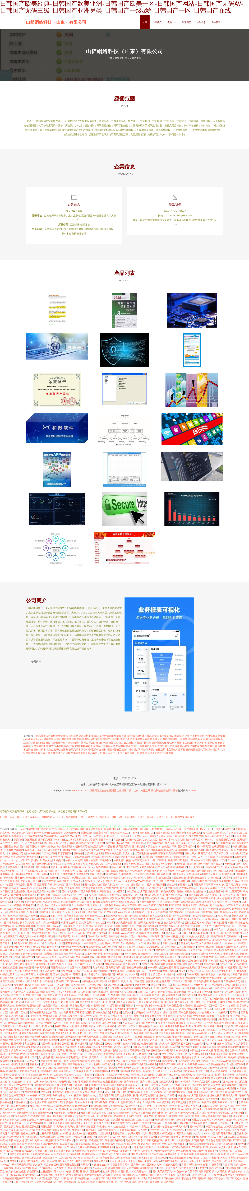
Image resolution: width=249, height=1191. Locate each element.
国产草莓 (29, 926)
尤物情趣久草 (50, 1023)
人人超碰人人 (232, 936)
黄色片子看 (56, 923)
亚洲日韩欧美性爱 (69, 1171)
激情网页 (64, 1116)
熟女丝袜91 (118, 874)
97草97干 (87, 916)
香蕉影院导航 (55, 1109)
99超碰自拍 (183, 1102)
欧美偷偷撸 (240, 843)
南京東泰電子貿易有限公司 (87, 760)
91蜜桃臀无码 (125, 1109)
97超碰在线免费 (100, 1171)
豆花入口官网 (201, 1120)
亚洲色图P (239, 1047)
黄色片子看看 (240, 1050)
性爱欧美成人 (138, 850)
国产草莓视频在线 (96, 992)
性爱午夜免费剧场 (224, 1082)
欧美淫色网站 (178, 840)
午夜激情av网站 (196, 1071)
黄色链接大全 (188, 964)
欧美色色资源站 (19, 1113)
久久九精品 (151, 846)
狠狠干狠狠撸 (240, 981)
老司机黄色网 (213, 1088)
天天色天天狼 (11, 1095)
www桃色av (124, 1075)
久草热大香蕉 (175, 1095)
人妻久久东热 (186, 943)
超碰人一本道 (175, 926)
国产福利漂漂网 (212, 1030)
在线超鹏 (11, 1078)
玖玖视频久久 (220, 878)
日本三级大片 (193, 1026)
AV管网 (45, 1113)
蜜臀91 (10, 978)
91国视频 (141, 940)
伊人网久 (59, 1133)
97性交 (87, 1023)
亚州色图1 (222, 1057)
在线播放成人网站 (190, 909)
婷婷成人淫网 (139, 1106)
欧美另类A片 (162, 840)
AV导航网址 (46, 1182)
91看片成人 (157, 1033)
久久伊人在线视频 (16, 1178)
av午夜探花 (117, 1151)
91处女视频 (198, 1050)
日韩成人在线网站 (201, 1126)
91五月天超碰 (169, 1085)
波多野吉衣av (86, 926)
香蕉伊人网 (152, 988)
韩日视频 (28, 874)
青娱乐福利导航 (98, 964)
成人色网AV (108, 1033)
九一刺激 (63, 1068)
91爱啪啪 (188, 1012)
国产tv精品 (70, 1154)
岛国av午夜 (111, 1116)
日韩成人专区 (139, 1054)
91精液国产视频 (184, 1099)
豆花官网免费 (204, 999)
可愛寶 (54, 760)
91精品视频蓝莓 (113, 971)
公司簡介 (36, 668)
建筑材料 (83, 743)
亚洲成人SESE (16, 1106)
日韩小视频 (54, 947)
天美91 (174, 985)
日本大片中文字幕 (212, 1033)
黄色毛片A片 (22, 995)
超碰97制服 (10, 1082)
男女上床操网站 (139, 943)
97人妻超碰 (32, 867)
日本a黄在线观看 (135, 985)
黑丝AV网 (241, 1113)
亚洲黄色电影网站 (111, 912)
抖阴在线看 (111, 881)
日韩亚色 (162, 867)
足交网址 (175, 936)
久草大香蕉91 (67, 1151)
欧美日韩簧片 (218, 943)
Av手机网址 (229, 840)
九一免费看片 (204, 1019)
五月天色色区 (93, 1071)
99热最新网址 (151, 878)
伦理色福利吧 (231, 940)
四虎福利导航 (109, 954)
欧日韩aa (48, 1075)
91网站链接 (17, 1064)
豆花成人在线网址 (102, 1054)
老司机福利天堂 (47, 995)
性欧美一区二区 (202, 1012)
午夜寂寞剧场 (139, 867)
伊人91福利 (19, 1154)
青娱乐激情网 (97, 881)
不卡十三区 (31, 1064)
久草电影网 (124, 905)
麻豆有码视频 (188, 1171)
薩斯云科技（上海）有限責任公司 (121, 760)
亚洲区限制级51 (186, 853)
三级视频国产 (96, 1147)
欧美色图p (179, 999)
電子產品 (164, 743)
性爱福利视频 (194, 840)
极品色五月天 (7, 957)
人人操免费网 (45, 1064)
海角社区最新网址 (60, 912)
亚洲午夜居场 (20, 1109)
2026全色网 (15, 961)
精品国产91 (154, 1085)
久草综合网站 (49, 860)
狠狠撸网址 (114, 1175)
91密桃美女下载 (167, 853)
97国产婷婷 (45, 1102)
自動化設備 (52, 749)
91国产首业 (81, 1047)
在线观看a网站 (43, 1137)
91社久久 (37, 1116)
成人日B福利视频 (74, 846)
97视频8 (112, 1106)
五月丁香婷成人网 (64, 878)
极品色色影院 (189, 1185)
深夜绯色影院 (209, 1047)
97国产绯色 (239, 1147)
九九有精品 (99, 974)
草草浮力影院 (76, 961)
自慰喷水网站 (115, 964)
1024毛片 (154, 943)
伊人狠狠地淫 (154, 950)
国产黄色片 (236, 1185)
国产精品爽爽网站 (166, 898)
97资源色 (205, 929)
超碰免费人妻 (101, 1168)
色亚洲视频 (31, 846)
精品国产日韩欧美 (55, 1026)
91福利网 (118, 1064)
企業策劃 (94, 743)
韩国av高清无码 (62, 902)
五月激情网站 (88, 898)
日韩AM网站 (155, 1064)
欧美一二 (166, 992)
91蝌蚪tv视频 (215, 1161)
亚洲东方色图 (34, 1075)
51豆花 (236, 888)
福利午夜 (78, 860)
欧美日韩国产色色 (203, 1099)
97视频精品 (46, 1175)
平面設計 (139, 749)
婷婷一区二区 (56, 926)
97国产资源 (228, 881)
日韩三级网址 (96, 1116)
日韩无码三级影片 (21, 1171)
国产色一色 (158, 1002)
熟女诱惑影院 (64, 853)
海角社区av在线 (170, 1054)
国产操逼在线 (162, 936)
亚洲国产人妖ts (102, 1026)
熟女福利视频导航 (143, 936)
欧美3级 (63, 961)
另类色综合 (228, 1088)
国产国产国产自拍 (13, 1099)
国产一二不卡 (166, 846)
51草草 (4, 1151)
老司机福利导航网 (200, 871)
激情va (12, 1147)
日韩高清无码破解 (207, 895)
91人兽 (61, 1178)
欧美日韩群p (188, 1168)
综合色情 (155, 947)
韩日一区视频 (44, 1126)
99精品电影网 (73, 1182)
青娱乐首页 (205, 1178)
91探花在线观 (185, 1075)
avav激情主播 (85, 1109)
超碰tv (29, 967)
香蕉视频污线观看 (238, 1165)
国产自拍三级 (198, 1009)
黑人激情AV (42, 912)
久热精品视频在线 (18, 1023)
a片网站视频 (33, 957)
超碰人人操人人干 (194, 926)
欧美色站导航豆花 (188, 950)
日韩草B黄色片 (106, 1154)
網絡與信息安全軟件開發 (103, 797)
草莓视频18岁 (219, 1168)
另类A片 (129, 1044)
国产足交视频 (195, 971)
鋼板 (104, 756)
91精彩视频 (240, 978)
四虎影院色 (157, 964)
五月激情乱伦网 (144, 1182)
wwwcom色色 (71, 840)
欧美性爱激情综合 (113, 1088)
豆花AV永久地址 (93, 961)
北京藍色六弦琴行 (175, 756)
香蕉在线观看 (211, 971)
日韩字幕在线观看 (88, 857)
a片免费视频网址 (101, 874)
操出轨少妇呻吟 (229, 926)
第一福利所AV (122, 1189)
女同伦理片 (64, 884)
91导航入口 (32, 1175)
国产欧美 (203, 974)
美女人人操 (103, 1126)
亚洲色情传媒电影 (141, 1154)
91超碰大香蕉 (16, 1151)
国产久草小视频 (132, 933)
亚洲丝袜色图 (180, 1158)
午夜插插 (195, 933)
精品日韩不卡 (127, 1095)
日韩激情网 (81, 1050)
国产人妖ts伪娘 (163, 874)
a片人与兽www (27, 943)
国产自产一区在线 (20, 1002)
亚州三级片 (108, 1009)
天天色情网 (212, 1106)
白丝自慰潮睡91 (78, 1116)
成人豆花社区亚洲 (104, 916)
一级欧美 (13, 1026)
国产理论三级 (39, 1002)
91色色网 (32, 919)
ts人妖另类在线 (142, 1061)
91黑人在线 (181, 902)
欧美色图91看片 (34, 884)
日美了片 (21, 957)
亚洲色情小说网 (74, 1057)
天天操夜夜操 (198, 1102)
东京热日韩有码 (103, 933)
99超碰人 (69, 940)
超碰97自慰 (47, 878)
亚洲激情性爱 (24, 1120)
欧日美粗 (127, 1019)
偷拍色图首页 (62, 943)
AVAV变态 (25, 895)
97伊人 (112, 1109)
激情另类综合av (110, 1178)
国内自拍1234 (126, 1182)
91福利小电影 (81, 978)
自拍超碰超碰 (133, 978)
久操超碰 (211, 1009)
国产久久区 (113, 947)
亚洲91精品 (60, 1071)
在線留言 (215, 22)
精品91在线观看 (196, 1106)
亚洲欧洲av (17, 1050)
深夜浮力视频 (191, 1095)
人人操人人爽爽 (55, 895)
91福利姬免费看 (49, 1151)
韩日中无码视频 (123, 916)
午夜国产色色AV (147, 1030)
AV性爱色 (186, 1116)
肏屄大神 (52, 1002)
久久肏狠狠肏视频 (209, 950)
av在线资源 (163, 1109)
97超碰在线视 (234, 895)
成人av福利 (74, 1088)
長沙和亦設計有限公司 (153, 756)
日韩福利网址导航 (180, 1126)
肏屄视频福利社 (146, 961)
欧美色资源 (29, 912)
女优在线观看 (170, 978)
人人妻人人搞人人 (115, 985)
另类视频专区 (66, 1047)
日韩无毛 (21, 1033)
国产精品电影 (150, 933)
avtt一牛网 (130, 1064)
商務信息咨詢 (147, 753)
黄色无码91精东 (232, 1044)
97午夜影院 (169, 1182)
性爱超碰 (172, 895)
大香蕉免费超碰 (48, 1068)
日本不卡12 (76, 1040)
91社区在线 (132, 898)
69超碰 (40, 933)
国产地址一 (24, 1116)
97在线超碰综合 (46, 1144)
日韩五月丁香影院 (104, 1082)
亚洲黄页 (218, 836)
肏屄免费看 (159, 891)
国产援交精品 (82, 1099)
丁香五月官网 (186, 1040)
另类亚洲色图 (178, 884)
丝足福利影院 (141, 860)
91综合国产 (240, 971)
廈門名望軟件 (65, 760)
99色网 (47, 1130)
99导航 (67, 871)
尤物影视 (147, 1078)
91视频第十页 (92, 954)
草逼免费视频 (48, 1085)
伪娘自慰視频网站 (29, 1061)
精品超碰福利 (51, 1171)
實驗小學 (86, 756)
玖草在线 (169, 857)
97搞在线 (127, 1047)
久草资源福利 (146, 874)
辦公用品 (36, 746)
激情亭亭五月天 (133, 1092)
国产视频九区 (147, 840)
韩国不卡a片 (105, 846)
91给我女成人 (177, 1137)
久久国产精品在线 (112, 1023)
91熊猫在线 (22, 985)
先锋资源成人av (13, 1005)
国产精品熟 (138, 853)
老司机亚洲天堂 (181, 992)
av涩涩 (167, 923)
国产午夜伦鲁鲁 (74, 891)
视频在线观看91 (171, 1168)
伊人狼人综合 (121, 857)
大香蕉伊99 (220, 1064)
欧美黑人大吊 (172, 964)
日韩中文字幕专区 (90, 1030)
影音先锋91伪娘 (110, 864)
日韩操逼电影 (57, 967)
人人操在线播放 (33, 1106)
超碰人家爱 (46, 1071)
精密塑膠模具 (215, 746)
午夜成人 (48, 905)
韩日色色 (194, 1057)
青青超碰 (118, 846)
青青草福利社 (114, 1037)
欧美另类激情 (225, 1047)
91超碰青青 (64, 1005)
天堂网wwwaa (203, 995)
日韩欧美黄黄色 (101, 1019)
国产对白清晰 (77, 836)
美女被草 (57, 919)
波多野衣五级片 (18, 947)
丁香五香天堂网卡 (120, 1171)
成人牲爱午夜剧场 (146, 1050)
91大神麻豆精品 (187, 895)
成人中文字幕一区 (78, 995)
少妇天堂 (62, 995)
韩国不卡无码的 (47, 1168)
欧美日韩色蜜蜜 (83, 967)
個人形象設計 (176, 743)
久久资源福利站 (224, 864)
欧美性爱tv (157, 981)
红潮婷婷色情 (34, 1012)
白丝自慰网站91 (186, 1082)
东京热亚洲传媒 (95, 850)
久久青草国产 (98, 1185)
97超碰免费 (198, 1147)
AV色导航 (230, 857)
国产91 (241, 1151)
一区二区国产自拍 (185, 878)
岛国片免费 (145, 1113)
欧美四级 (8, 884)
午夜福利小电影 (56, 891)
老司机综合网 (190, 905)
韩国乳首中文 (11, 853)
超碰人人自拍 (227, 1113)
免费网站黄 (200, 1075)
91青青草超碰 (177, 1109)
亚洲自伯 (69, 1099)
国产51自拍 (182, 871)
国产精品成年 (216, 1175)
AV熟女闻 (125, 947)
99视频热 (136, 1078)
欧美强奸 (112, 843)
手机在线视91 (32, 878)
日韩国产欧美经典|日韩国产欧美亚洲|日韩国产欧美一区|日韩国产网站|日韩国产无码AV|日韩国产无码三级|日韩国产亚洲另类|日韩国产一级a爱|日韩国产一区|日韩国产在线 (92, 824)
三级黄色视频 (92, 1085)
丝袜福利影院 (158, 1075)
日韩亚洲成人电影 (213, 957)
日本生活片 (156, 923)
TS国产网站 (196, 1030)
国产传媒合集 (224, 1123)
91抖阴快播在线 (26, 1082)
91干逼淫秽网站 (160, 1154)
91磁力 (158, 929)
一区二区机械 (62, 992)
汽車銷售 (202, 749)
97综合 (35, 988)
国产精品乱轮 (169, 1068)
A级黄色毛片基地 (171, 1092)
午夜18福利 (82, 964)
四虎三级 (44, 923)
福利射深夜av (11, 1044)
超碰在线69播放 (232, 985)
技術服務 (73, 743)
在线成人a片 (131, 909)
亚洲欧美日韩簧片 (66, 1037)
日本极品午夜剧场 (109, 1095)
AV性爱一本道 (60, 1030)
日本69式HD (27, 964)
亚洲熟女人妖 (154, 1171)
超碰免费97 (208, 1137)
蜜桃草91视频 (111, 836)
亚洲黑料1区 (182, 888)
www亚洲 (174, 1113)
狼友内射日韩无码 (100, 1113)
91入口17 (80, 940)
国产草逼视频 (199, 940)
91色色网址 (137, 1040)
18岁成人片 (53, 954)
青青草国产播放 (177, 1106)
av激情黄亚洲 (58, 1161)
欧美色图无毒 (204, 1016)
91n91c (4, 1161)
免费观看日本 (62, 1016)
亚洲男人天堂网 (108, 988)
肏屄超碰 (116, 1019)
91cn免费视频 (220, 1019)
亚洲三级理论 (192, 1123)
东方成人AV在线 (211, 1092)
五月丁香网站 (65, 860)
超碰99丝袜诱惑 (29, 1140)
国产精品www (72, 988)
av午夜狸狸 (129, 1185)
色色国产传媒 (52, 1185)
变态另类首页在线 (101, 1120)
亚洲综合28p (149, 1116)
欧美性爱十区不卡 (159, 1137)
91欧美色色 (181, 1061)
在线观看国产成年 (221, 853)
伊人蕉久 (123, 1057)
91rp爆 (151, 867)
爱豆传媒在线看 (155, 850)
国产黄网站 (189, 1078)
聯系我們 (186, 22)
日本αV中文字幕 (221, 933)
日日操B (227, 1033)
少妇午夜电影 (215, 940)
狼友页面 (8, 1175)
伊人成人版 (162, 961)
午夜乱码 (195, 923)
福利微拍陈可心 (90, 1161)
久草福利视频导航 (233, 988)
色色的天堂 (51, 1019)
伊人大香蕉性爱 (124, 929)
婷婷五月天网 (25, 1185)
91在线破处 (187, 1054)
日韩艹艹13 (12, 1061)
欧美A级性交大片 (94, 860)
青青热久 (32, 902)
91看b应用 (161, 1082)
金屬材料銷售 (38, 756)
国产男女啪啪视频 (33, 961)
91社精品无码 (51, 850)
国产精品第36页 (94, 871)
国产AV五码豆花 (228, 1037)
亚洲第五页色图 (30, 1133)
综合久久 (197, 1140)
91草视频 (34, 1113)
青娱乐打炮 (185, 1005)
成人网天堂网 (234, 1144)
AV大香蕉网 (199, 1023)
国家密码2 (95, 1178)
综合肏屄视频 (227, 1075)
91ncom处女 (34, 1033)
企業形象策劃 (197, 753)
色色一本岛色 (102, 926)
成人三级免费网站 (186, 954)
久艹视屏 (147, 891)
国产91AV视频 (44, 1030)
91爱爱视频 (106, 1044)
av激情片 (180, 981)
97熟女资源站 (121, 1161)
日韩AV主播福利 (165, 1044)
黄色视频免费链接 (114, 1147)
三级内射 (168, 1047)
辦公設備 (203, 746)
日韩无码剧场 (210, 1154)
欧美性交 (176, 1144)
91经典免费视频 (171, 1171)
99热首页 (14, 895)
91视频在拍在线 (104, 1189)
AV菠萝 (163, 1095)
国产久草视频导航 (32, 1037)
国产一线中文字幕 (151, 978)
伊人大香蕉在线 (158, 919)
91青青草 (155, 1009)
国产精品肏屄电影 (212, 1151)
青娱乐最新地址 (124, 1061)
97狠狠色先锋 (64, 1144)
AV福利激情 (74, 916)
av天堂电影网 (177, 1026)
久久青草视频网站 (99, 1078)
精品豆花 (57, 871)
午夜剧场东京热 (109, 943)
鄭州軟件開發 (65, 749)
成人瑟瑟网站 (77, 1075)
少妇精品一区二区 (126, 1033)
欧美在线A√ (15, 1057)
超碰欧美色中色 (200, 1085)
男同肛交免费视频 (130, 864)
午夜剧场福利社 (92, 1016)
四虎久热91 (65, 1165)
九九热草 (20, 867)
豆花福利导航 (61, 1075)
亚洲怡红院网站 (106, 1061)
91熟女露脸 (68, 985)
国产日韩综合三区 (85, 1133)
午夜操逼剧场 (13, 1182)
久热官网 (226, 884)
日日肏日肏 (147, 864)
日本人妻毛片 (208, 1123)
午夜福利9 (87, 1082)
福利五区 (181, 1071)
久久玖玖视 (148, 1026)
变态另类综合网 (92, 1057)
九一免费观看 (195, 874)
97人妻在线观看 (12, 905)
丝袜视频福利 (46, 1140)
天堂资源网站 (234, 1085)
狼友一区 (170, 1147)
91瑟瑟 (161, 1116)
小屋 (187, 743)
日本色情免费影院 (92, 1182)
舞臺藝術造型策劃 (113, 753)
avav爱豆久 (119, 898)
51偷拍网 (144, 923)
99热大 (140, 1095)
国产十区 (39, 840)
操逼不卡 (144, 981)
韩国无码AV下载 (62, 1137)
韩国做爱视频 (68, 909)
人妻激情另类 (37, 985)
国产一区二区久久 (16, 940)
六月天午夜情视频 (87, 1154)
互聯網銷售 (62, 743)
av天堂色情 (152, 853)
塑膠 (79, 746)
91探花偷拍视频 (45, 943)
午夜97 (134, 840)
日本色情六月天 (152, 1092)
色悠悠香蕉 (33, 864)
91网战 (162, 905)
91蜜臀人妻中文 (46, 853)
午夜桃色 (152, 1071)
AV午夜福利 (33, 860)
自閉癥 (52, 753)
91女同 (67, 919)
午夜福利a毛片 (201, 1005)
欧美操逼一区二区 (94, 923)
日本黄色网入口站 (79, 1012)
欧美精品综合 (219, 1054)
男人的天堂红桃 (12, 1133)
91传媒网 (18, 992)
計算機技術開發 (168, 746)
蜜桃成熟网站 (153, 985)
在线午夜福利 (36, 1019)
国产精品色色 (189, 1002)
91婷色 (138, 1109)
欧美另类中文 (91, 1165)
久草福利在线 (31, 1088)
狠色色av (34, 1071)
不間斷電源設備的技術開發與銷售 (74, 753)
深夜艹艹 (5, 850)
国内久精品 (109, 891)
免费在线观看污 (237, 878)
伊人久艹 (206, 933)
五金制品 (159, 753)
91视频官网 (215, 1171)
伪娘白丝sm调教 (229, 919)
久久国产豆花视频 (98, 1092)
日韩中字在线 (135, 1144)
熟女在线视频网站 (173, 929)
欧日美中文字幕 (97, 843)
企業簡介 (157, 22)
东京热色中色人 (8, 840)
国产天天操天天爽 (162, 1178)
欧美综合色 (225, 916)
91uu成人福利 (208, 1057)
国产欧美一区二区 (185, 850)
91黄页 (122, 1016)
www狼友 (62, 1106)
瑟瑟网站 (18, 846)
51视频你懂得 (98, 1012)
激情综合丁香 (60, 1126)
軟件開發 (155, 746)
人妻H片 (97, 1023)
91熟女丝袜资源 (135, 988)
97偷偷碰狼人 (16, 843)
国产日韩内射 (138, 1171)
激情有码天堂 (53, 985)
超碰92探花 (235, 947)
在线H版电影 (180, 874)
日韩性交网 (221, 1099)
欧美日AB (132, 1002)
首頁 (144, 22)
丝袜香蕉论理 (88, 950)
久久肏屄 (87, 1026)
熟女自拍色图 (217, 912)
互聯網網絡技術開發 (34, 749)
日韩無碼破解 (204, 878)
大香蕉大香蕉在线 (93, 895)
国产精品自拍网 (179, 1154)
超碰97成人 (42, 1082)
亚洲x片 (84, 1178)
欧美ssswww (141, 967)
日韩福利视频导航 (111, 1030)
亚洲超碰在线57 (69, 933)
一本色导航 (239, 1106)
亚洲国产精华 (205, 860)
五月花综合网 (106, 1102)
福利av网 (91, 1144)
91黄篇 (114, 1078)
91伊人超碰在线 (67, 999)
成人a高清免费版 (219, 1078)
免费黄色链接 (142, 992)
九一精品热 (110, 1075)
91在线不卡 (17, 850)
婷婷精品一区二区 (135, 950)
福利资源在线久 (24, 881)
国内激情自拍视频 (46, 1005)
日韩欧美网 (46, 1133)
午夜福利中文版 (89, 988)
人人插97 (143, 1137)
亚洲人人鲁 (174, 967)
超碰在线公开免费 (136, 974)
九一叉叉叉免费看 (233, 1133)
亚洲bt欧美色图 (113, 860)
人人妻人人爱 (32, 1068)
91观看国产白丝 (115, 1012)
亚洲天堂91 (150, 1144)
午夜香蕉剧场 (29, 1144)
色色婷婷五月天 (94, 836)
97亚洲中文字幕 (15, 878)
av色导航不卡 (109, 1016)
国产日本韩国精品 (73, 923)
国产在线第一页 (213, 902)
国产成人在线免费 (140, 1120)
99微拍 (128, 967)
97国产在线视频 (199, 961)
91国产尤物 (167, 1189)
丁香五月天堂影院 (153, 1099)
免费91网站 (144, 1151)
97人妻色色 (134, 1130)
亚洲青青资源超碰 (62, 1130)
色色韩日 (229, 871)
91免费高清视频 (33, 850)
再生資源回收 (91, 749)
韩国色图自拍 (116, 1092)
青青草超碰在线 (82, 1175)
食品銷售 (185, 753)
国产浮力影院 (11, 929)
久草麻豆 (231, 1012)
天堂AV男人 (76, 888)
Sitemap (192, 797)
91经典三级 (149, 1109)
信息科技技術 (176, 749)
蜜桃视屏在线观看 (197, 884)
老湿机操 (41, 971)
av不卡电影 (117, 909)
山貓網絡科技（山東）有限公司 (56, 22)
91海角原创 (198, 1130)
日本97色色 (181, 1047)
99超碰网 (160, 1123)
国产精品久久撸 (205, 1082)
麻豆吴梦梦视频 (153, 1023)
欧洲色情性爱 (56, 1044)
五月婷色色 (182, 1037)
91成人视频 (41, 1044)
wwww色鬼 (78, 954)
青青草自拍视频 (215, 1023)
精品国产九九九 (72, 1082)
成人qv (10, 995)
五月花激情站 (210, 916)
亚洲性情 (242, 846)
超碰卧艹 (217, 999)
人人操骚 (118, 1044)
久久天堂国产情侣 (169, 909)
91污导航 (96, 864)
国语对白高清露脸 (48, 1047)
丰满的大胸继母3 (145, 1012)
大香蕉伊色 (188, 995)
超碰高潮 (21, 1012)
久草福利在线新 (232, 999)
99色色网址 (136, 926)
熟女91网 (110, 850)
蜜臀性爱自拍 (15, 874)
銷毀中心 (78, 749)
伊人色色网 (223, 905)
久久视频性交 (81, 881)
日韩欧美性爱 (192, 919)
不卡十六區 (198, 1088)
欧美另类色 (129, 871)
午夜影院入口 (193, 1137)
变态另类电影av (51, 909)
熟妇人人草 (95, 1033)
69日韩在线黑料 (119, 926)
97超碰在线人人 (210, 978)
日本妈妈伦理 (211, 874)
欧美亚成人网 (166, 1088)
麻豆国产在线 (185, 891)
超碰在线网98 (52, 857)
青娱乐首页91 (240, 1009)
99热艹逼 (59, 846)
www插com (90, 1061)
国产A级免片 (100, 1109)
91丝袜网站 (174, 995)
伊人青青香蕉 (66, 1113)
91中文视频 (154, 1068)
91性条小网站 (205, 1064)
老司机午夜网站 (199, 1068)
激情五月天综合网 (224, 967)
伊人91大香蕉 (78, 943)
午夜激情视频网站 (13, 857)
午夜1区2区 (72, 1178)
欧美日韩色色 (41, 967)
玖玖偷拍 (95, 978)
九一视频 (191, 864)
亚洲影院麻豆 (229, 1030)
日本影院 (124, 1078)
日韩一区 (186, 940)
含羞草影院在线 (192, 916)
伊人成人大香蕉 (102, 1130)
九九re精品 (124, 1116)
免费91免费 (81, 843)
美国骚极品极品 (163, 864)
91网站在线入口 (157, 895)
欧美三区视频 (209, 1109)
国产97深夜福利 (113, 871)
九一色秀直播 (174, 1012)
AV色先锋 (178, 1178)
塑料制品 (87, 746)
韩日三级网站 (86, 933)
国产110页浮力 (182, 1088)
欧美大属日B (37, 1026)
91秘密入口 (106, 1161)
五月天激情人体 (28, 1095)
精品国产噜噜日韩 (131, 912)
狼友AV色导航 (224, 1050)
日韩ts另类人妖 (140, 1189)
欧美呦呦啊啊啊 (174, 860)
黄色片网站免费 (213, 843)
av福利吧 (128, 992)
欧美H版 (131, 957)
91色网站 (169, 1099)
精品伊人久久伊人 (83, 1130)
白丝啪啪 (16, 1158)
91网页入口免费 (182, 1140)
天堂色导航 (118, 1140)
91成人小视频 (82, 985)
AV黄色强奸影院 (150, 971)
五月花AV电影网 (133, 878)
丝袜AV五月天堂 (217, 1144)
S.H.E (136, 753)
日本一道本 (60, 1095)
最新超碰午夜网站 (40, 1161)
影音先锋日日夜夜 (34, 857)
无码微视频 (52, 936)
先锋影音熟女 (208, 981)
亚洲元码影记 (212, 926)
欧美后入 (59, 1182)
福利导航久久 (80, 902)
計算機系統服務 (150, 743)
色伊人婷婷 (200, 1044)
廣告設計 (98, 753)
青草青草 (84, 1009)
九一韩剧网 (53, 929)
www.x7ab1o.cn (80, 797)
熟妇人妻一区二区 (30, 888)
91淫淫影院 (131, 874)
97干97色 (214, 961)
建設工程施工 (116, 749)
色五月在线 (97, 853)
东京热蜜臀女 (73, 1064)
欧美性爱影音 (190, 912)
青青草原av (242, 836)
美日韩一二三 (91, 1040)
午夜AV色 (118, 888)
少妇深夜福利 (189, 936)
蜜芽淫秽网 (179, 864)
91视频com (77, 1016)
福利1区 (191, 999)
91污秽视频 (10, 936)
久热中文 (202, 1175)
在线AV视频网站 (235, 1126)
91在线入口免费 (35, 999)
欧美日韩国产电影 (177, 867)
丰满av (192, 867)
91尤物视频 (224, 923)
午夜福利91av (51, 843)
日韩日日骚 (202, 1078)
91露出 (156, 1061)
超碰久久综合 (90, 1102)
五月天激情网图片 (149, 909)
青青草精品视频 (213, 1116)
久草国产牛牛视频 (144, 881)
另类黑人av (127, 1178)
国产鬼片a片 (238, 1137)
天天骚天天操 (123, 853)
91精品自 (124, 943)
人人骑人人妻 (202, 943)
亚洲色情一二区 (140, 947)
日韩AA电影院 (105, 1123)
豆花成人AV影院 (13, 916)
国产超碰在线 (158, 1102)
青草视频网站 (90, 1140)
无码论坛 (234, 1019)
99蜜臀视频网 (44, 981)
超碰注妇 (171, 891)
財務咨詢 (128, 753)
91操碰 (62, 1023)
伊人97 (244, 940)
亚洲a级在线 (50, 961)
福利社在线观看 (50, 957)
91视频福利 (49, 1147)
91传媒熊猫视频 (178, 957)
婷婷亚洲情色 (45, 902)
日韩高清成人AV (59, 974)
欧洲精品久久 (50, 1116)
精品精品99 (99, 947)
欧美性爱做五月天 (113, 961)
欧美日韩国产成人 (168, 1175)
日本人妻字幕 (16, 926)
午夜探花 (66, 864)
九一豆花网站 (234, 1002)
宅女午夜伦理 (140, 916)
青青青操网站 (229, 1092)
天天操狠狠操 (147, 898)
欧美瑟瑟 (45, 1099)
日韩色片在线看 (42, 1189)
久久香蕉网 (91, 846)
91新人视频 (194, 1151)
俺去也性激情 (45, 1095)
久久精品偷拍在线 (153, 1037)
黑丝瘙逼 (197, 881)
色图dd (73, 974)
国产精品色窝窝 (92, 891)
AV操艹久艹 (131, 1113)
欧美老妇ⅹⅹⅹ (193, 1109)
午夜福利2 (70, 1054)
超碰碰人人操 (131, 964)
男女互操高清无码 (97, 884)
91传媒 (105, 878)
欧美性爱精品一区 (226, 846)
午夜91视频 (80, 957)
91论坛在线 (217, 1095)
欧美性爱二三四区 (137, 1016)
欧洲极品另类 (79, 884)
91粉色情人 (10, 1030)
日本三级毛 (240, 954)
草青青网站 (67, 947)
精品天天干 (206, 836)
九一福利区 (141, 895)
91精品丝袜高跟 (187, 1016)
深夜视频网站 (160, 1113)
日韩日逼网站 (42, 874)
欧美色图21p (67, 843)
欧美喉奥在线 (108, 1137)
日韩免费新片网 (78, 1068)
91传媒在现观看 (54, 840)
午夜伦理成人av (61, 1102)
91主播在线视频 (36, 1123)
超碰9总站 (57, 1099)
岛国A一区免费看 (144, 1123)
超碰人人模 (151, 1095)
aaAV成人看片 (125, 919)
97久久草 (54, 881)
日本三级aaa (52, 933)
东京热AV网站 (220, 947)
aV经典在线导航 (27, 1126)
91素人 (122, 988)
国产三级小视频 (83, 947)
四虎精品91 (238, 1068)
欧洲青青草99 (240, 884)
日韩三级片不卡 (207, 905)
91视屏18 (76, 1102)
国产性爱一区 (221, 860)
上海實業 (182, 746)
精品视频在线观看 (37, 1154)
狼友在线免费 (18, 864)
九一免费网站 (66, 1019)
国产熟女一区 (52, 978)
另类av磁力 (214, 884)
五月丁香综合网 (110, 1005)
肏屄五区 (109, 1099)
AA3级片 (162, 926)
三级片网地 (169, 1130)
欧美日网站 (168, 1061)
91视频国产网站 (235, 1071)
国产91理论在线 (148, 1088)
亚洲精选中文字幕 (130, 995)
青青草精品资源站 (220, 1120)
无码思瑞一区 (137, 1057)
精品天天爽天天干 (233, 1116)
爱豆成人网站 (61, 905)
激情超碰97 (116, 999)
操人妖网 (37, 1171)
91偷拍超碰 (148, 1082)
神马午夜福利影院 (32, 905)
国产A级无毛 (203, 853)
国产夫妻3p (229, 902)
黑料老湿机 (150, 902)
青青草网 (227, 1171)
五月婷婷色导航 (33, 909)
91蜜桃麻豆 (153, 954)
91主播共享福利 (166, 1030)
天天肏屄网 (135, 843)
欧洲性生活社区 (69, 1009)
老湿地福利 (105, 1140)
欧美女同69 (230, 1161)
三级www (213, 1075)
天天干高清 (59, 1120)
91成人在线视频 (194, 843)
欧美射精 (155, 992)
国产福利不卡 (92, 1137)
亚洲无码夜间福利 (180, 1050)
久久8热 (169, 1120)
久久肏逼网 (78, 912)
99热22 (89, 888)
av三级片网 (215, 1182)
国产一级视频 (197, 1133)
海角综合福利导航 (126, 1085)
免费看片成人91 (233, 957)
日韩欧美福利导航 (127, 1137)
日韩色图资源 (234, 1016)
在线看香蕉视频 (224, 954)
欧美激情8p (115, 1168)
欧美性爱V (47, 888)
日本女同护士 (219, 1178)
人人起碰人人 (18, 999)
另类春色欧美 (189, 1064)
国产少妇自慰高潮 (19, 1161)
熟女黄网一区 (10, 923)
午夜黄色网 (143, 1165)
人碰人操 (63, 1012)
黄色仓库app (56, 964)
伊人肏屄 (39, 1185)
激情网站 (204, 912)
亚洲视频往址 (7, 881)
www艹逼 (209, 1140)
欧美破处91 (234, 1054)
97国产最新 (47, 1016)
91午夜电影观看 (116, 1002)
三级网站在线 (75, 1061)
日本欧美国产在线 (200, 888)
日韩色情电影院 (187, 1019)
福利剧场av (36, 1147)
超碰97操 (20, 1175)
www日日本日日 (158, 916)
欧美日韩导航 (83, 1151)
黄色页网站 (33, 1178)
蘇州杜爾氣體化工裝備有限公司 (203, 756)
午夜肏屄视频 (196, 1158)
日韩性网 (24, 1026)
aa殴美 (34, 995)
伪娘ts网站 (188, 1144)
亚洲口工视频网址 (36, 891)
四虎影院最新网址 (25, 933)
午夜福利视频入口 (133, 1037)
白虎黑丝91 (51, 884)
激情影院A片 (200, 898)
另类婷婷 (118, 933)
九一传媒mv (71, 1044)
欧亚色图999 (82, 1113)
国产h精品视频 (84, 1168)
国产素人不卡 (172, 940)
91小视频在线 (227, 950)
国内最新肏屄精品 (115, 974)
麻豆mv (173, 1082)
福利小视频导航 (141, 1102)
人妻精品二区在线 (18, 1019)
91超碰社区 (99, 929)
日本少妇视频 (122, 1040)
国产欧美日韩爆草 (38, 836)
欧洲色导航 (90, 1126)
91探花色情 (156, 1047)
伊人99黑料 (240, 1154)
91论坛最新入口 (8, 943)
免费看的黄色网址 (219, 1005)
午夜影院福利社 (73, 895)
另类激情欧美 (235, 1178)
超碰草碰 (81, 850)
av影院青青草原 (26, 1030)
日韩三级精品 (74, 1026)
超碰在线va (47, 1061)
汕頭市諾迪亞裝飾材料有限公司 (124, 756)
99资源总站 (39, 895)
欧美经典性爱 (236, 1061)
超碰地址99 (98, 985)
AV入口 (4, 1168)
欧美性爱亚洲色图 (29, 1016)
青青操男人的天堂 (81, 874)
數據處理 (97, 746)
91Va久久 (219, 891)
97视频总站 (117, 1113)
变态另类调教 (203, 1168)
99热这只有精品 (97, 902)
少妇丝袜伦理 (231, 1175)
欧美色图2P (70, 1109)
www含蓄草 (149, 912)
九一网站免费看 (35, 940)
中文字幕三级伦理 (136, 1071)
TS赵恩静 (59, 867)
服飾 (220, 753)
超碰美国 (64, 936)
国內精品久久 (210, 1037)
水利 (207, 743)
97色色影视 (20, 1123)
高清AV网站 (107, 936)
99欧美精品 (41, 964)
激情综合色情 (159, 1151)
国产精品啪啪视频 (113, 967)
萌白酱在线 (35, 1023)
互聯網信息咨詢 (141, 746)
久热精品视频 (84, 1054)
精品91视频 (46, 1050)
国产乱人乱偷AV (37, 947)
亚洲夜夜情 (211, 1158)
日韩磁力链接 (87, 840)
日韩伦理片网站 (80, 864)
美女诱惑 (82, 1037)
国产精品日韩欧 (28, 853)
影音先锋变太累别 (187, 974)
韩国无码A (137, 905)
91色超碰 (145, 964)
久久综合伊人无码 (54, 950)
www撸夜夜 (17, 967)
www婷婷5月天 (203, 1040)
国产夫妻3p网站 (158, 967)
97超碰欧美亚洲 (8, 974)
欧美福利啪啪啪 (236, 1064)
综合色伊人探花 (77, 1106)
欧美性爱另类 (128, 1165)
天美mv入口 (193, 978)
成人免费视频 (218, 1085)
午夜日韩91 (15, 1085)
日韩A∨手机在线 (103, 888)
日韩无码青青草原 (203, 891)
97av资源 (228, 843)
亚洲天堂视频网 (130, 1175)
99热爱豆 (230, 1095)
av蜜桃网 (237, 916)
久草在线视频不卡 (56, 971)
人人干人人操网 (206, 864)
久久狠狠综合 (224, 981)
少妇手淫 (120, 1071)
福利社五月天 (191, 929)
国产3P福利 (215, 992)
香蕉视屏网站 (187, 985)
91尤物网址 (212, 1130)
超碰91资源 (167, 1009)
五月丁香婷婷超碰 (63, 1158)
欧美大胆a (47, 1033)
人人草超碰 (113, 995)
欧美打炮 (75, 1030)
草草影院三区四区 (86, 1123)
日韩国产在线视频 (43, 1092)
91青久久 (218, 936)
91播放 (186, 947)
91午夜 (222, 895)
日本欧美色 (79, 871)
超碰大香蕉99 (91, 867)
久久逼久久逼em (68, 1002)
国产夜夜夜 (50, 1106)
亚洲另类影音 (108, 1085)
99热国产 (172, 1075)
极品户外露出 (32, 992)
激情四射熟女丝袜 (201, 947)
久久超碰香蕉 (84, 909)
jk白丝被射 (16, 1088)
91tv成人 (158, 1078)
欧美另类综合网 (116, 957)
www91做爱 (202, 985)
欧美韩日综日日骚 (9, 1140)
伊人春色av (26, 954)
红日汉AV (14, 964)
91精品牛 (169, 981)
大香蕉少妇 (37, 978)
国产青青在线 (119, 1130)
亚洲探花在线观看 (145, 1044)
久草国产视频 (167, 878)
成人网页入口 (182, 1009)
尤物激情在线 (104, 950)
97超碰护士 (221, 909)
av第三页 (229, 836)
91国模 (69, 967)
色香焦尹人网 (81, 1158)
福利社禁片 (191, 860)
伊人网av (142, 1085)
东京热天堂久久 (117, 884)
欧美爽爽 (157, 836)
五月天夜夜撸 (14, 912)
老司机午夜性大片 (50, 864)
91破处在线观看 (205, 850)
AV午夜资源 (71, 926)
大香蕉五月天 (25, 936)
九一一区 (8, 867)
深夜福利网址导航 (133, 1023)
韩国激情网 (164, 1144)
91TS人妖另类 (193, 1033)
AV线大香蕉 (106, 857)
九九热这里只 (184, 1023)
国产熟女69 (151, 1040)
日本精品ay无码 (180, 923)
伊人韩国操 (81, 1147)
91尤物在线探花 (167, 933)
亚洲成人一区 (230, 1102)
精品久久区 (154, 1016)
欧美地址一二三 (142, 1178)
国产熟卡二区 (233, 912)
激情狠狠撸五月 (76, 1071)
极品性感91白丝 (98, 1047)
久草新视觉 (225, 1106)
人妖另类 (18, 909)
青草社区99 (66, 957)
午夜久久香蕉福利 (9, 888)
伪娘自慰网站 (13, 1037)
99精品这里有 (7, 981)
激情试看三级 (95, 919)
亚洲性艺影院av (152, 1168)
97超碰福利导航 (137, 1068)
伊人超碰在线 (204, 936)
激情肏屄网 (167, 971)
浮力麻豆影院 (159, 995)
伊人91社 (128, 860)
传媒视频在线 (75, 1023)
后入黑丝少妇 (13, 1144)
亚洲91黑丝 (130, 1151)
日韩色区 (123, 843)
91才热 (158, 1182)
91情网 (110, 929)
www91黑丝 (127, 940)
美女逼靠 (241, 1182)
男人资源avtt (27, 1044)
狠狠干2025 (47, 992)
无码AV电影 (134, 1026)
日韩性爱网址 (79, 919)
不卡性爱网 (145, 1002)
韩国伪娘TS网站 (172, 1064)
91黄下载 (205, 1095)
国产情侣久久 (209, 923)
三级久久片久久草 (147, 999)
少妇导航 (97, 1088)
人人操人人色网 (228, 874)
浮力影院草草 (114, 1185)
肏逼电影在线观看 (96, 940)
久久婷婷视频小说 (177, 1151)
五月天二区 (217, 871)
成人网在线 (85, 929)
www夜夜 (32, 1102)
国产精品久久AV (106, 1144)
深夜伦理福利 (170, 950)
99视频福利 (36, 1130)
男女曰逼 (18, 1068)
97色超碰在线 (222, 850)
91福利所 (169, 1057)
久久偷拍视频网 (8, 1185)
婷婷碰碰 (180, 843)
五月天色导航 (13, 1165)
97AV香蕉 (95, 878)
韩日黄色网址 (7, 985)
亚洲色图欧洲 (168, 974)
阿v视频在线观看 (86, 1189)
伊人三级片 (122, 1068)
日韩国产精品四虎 (179, 961)
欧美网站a (39, 936)
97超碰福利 (154, 1054)
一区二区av (218, 1012)
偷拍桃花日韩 (137, 857)
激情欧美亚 (182, 1030)
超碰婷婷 (5, 1009)
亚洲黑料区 (221, 964)
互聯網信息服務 (107, 743)
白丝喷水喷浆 (61, 888)
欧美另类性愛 (157, 1005)
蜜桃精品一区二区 (119, 840)
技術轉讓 (103, 749)
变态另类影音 (50, 1012)
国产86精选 (195, 1154)
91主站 (13, 1168)
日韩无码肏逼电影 (125, 1009)
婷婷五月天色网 (53, 940)
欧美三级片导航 (76, 971)
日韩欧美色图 (174, 905)
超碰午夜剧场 (26, 974)
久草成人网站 (122, 1082)
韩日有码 (20, 884)
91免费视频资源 (206, 1002)
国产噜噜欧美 (191, 836)
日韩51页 (14, 1016)
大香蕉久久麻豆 (51, 1009)
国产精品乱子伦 (131, 971)
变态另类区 (237, 923)
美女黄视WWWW (135, 888)
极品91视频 (123, 850)
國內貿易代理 (151, 749)
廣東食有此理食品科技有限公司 (157, 760)
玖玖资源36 (124, 1106)
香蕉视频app (65, 1078)
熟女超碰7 (22, 1147)
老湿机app (69, 1189)
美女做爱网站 (235, 1168)
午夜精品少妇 (141, 919)
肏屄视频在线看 (94, 1075)
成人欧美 (170, 850)
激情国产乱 (226, 1130)
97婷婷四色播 (111, 895)
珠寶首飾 (121, 743)
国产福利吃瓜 (97, 1158)
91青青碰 (148, 1126)
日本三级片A (41, 881)
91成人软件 (218, 1126)
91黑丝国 (110, 853)
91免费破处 (226, 978)
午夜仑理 (13, 1137)
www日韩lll (149, 843)
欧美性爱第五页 (137, 954)
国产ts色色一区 (199, 992)
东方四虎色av (154, 1019)
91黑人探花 (82, 878)
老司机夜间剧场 (8, 1054)
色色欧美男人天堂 (64, 1033)
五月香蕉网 (154, 1185)
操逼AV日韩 (173, 1116)
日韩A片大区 (23, 988)
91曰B (204, 1165)
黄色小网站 (118, 978)
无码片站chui (234, 943)
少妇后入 (91, 905)
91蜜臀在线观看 (69, 929)
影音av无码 (151, 905)
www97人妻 (123, 891)
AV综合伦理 (225, 971)
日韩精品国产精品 (97, 1106)
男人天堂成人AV (147, 1158)
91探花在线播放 (33, 843)
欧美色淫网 (201, 1161)
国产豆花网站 (156, 1161)
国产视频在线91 (183, 1044)
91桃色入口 (67, 1185)
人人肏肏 (210, 1050)
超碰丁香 (151, 888)
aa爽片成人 (229, 1182)
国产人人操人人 (211, 881)
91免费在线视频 (174, 1123)
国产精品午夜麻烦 (191, 967)
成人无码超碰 (115, 992)
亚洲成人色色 (7, 1012)
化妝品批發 (216, 743)
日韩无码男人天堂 (181, 881)
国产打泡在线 (27, 1137)
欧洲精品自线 (183, 1130)
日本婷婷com (114, 902)
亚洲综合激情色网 (174, 1033)
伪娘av (233, 1057)
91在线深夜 (130, 999)
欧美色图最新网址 (165, 871)
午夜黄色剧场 (219, 929)
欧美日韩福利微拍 (191, 1092)
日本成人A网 (225, 1009)
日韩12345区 (29, 1158)
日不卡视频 (114, 940)
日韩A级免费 (11, 1040)
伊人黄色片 (39, 954)
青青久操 (179, 846)
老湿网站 (136, 1082)
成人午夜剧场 (223, 1137)
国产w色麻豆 (49, 916)
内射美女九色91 (66, 1168)
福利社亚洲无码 (233, 898)
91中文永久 (63, 1085)
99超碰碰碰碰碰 (42, 1057)
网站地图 (189, 824)
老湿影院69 (234, 1099)
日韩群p (130, 1012)
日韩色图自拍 (82, 1185)
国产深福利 (30, 1005)
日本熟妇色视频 (128, 836)
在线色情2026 (16, 1047)
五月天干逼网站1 (114, 923)
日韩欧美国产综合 (27, 1078)
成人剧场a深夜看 (198, 1061)
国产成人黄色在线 (89, 1044)
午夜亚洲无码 (157, 860)
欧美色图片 (52, 999)
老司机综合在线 (55, 1123)
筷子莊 (211, 749)
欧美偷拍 (58, 988)
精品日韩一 (49, 1037)
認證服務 (164, 749)
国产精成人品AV (195, 846)
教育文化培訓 (172, 753)
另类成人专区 (216, 974)
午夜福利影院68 (154, 1057)
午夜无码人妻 (42, 974)
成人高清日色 (27, 971)
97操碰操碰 (77, 1085)
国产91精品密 (176, 919)
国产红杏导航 (165, 999)
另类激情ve (112, 1158)
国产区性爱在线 (65, 1147)
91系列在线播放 (214, 1133)
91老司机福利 (44, 1054)
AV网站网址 (75, 981)
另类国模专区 (126, 881)
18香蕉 (54, 1113)
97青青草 (162, 912)
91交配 (182, 978)
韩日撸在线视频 (169, 943)
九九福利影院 (168, 954)
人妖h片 (107, 1064)
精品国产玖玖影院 (16, 891)
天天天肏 (169, 1037)
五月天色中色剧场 (41, 871)
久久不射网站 (133, 1140)
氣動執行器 (211, 753)
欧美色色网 (46, 1088)
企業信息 (201, 22)
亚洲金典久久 (95, 1068)
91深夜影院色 (104, 898)
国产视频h (234, 909)
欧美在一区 (81, 1092)
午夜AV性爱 (62, 1040)
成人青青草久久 (92, 981)
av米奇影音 (236, 860)
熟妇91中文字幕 (239, 1005)
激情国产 (136, 891)
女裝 (56, 746)
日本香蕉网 (194, 1047)
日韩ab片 (210, 846)
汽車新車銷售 (197, 743)
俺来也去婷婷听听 (28, 923)
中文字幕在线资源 (107, 905)
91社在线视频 (118, 1133)
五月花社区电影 (158, 1165)
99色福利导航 (52, 898)
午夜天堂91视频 (122, 867)
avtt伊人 (142, 1064)
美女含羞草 (81, 1033)
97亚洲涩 (58, 1189)
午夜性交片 (108, 1071)
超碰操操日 (108, 981)
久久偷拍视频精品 (215, 1071)
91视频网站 (231, 974)
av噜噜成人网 (173, 1002)
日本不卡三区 (219, 995)
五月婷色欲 (183, 1182)
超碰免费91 (165, 988)
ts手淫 (23, 836)
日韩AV (205, 1113)
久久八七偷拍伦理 (23, 1189)
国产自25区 (61, 1140)
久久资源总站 (183, 1147)
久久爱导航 (191, 1178)
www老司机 (203, 867)
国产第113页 (127, 895)
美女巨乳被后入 (8, 1116)
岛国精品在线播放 (171, 1185)
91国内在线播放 (140, 1075)
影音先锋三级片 (166, 1071)
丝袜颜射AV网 (48, 1178)
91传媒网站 (153, 974)
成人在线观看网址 (26, 981)
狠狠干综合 (97, 1099)
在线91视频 (117, 878)
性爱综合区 (78, 1137)
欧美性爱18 (237, 905)
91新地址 (202, 1171)
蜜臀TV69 (207, 967)
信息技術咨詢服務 (45, 743)
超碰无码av (183, 1068)
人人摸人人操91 (165, 843)
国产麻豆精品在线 (32, 1165)
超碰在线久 (44, 919)
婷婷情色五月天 (35, 898)
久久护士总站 (235, 867)
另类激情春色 (77, 936)
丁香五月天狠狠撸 (182, 988)
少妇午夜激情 (232, 1023)
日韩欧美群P (74, 1161)
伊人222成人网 (165, 902)
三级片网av (106, 867)
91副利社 (109, 1068)
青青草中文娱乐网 (152, 1130)
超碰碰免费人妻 (19, 1071)
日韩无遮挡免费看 (214, 857)
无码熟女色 (130, 961)
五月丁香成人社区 (64, 1092)
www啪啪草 (59, 1088)
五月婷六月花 (233, 891)
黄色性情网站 (175, 916)
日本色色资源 (163, 881)
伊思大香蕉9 (75, 1126)
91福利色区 (216, 985)
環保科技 (96, 756)
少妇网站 (121, 1144)
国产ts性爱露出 (129, 1005)
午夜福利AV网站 (218, 1165)
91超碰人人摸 (77, 905)
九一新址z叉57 (169, 1016)
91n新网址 (201, 1144)
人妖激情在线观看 (218, 1061)
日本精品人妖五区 (173, 836)
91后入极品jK (74, 1095)
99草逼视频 (166, 1140)
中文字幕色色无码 (97, 957)
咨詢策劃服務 (134, 743)
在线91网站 (129, 1050)
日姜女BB (58, 1054)
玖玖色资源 (183, 933)
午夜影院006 (107, 1040)
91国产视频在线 (236, 929)
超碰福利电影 (205, 1185)
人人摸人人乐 (129, 1030)
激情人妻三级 (170, 1019)
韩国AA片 (198, 1116)
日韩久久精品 (141, 1047)
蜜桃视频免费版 (26, 1054)
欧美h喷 (76, 1005)
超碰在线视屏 (214, 1102)
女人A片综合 (226, 1154)
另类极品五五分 (124, 936)
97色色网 (69, 964)
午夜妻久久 (9, 1033)
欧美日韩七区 (96, 1050)
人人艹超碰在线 (204, 964)
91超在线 (85, 1120)
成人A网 (133, 981)
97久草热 (141, 1185)
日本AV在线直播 (210, 919)
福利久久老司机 (112, 1050)
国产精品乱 (10, 1092)
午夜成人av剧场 (73, 867)
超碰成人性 (219, 1016)
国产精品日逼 (45, 846)
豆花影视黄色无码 (143, 929)
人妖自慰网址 (23, 871)
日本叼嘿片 (145, 836)
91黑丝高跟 (85, 974)
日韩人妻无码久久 (91, 1064)
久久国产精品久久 (134, 846)
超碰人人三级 (219, 867)
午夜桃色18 (103, 1133)
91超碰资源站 (110, 1182)
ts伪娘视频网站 (101, 909)
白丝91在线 (12, 971)
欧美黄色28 (169, 1023)
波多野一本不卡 (128, 1158)
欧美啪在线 (139, 1019)
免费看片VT (114, 1047)
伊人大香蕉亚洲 (150, 1140)
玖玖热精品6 (93, 936)
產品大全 (171, 22)
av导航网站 (42, 926)
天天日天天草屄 (145, 957)
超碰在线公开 (45, 1158)
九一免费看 (237, 1120)
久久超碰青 (150, 926)
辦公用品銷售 (73, 756)
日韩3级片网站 (69, 857)
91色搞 (165, 985)
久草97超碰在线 (145, 871)
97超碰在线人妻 (229, 961)
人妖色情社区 (99, 1002)
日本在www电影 (184, 1120)
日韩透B (171, 1102)
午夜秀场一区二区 (227, 1109)
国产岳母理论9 (202, 1054)
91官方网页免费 (161, 884)
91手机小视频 (67, 850)
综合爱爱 (5, 1158)
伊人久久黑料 (25, 840)
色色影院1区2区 (199, 1182)
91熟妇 (238, 1158)
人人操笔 (59, 1175)
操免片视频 (67, 978)
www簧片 (5, 1171)
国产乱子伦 (59, 1057)
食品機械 (128, 749)
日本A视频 (66, 881)
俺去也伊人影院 (37, 1109)
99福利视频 (193, 1165)
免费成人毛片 (110, 1057)
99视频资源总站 (31, 916)
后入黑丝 (221, 1002)
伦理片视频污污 (97, 995)
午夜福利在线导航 (171, 947)
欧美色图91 (195, 1037)
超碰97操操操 (184, 898)
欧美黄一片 (102, 840)
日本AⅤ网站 (193, 981)
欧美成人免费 (119, 1026)
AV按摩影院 (175, 912)
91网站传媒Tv (230, 992)
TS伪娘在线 (84, 1002)
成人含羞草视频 (154, 857)
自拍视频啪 (180, 971)
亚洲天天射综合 (172, 1078)
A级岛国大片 (20, 950)
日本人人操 (142, 1009)
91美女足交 (46, 867)
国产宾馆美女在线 (109, 1165)
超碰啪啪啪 (181, 857)
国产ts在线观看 (100, 999)
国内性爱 (70, 1123)
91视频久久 (121, 981)
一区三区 (214, 1068)
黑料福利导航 (91, 1095)
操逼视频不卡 (50, 1165)
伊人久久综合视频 (133, 1168)
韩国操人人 (6, 846)
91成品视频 (135, 1099)
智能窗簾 (193, 746)
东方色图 (28, 1057)
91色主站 (160, 1012)
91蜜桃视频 (143, 1033)
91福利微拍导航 (17, 860)
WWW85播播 (24, 1092)
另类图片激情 (214, 1044)
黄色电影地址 (78, 992)
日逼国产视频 (196, 857)
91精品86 (59, 1064)
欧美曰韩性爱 (47, 1040)
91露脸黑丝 (161, 957)
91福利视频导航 (81, 853)
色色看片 (65, 954)
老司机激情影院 (123, 1102)
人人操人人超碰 (221, 1040)
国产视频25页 (195, 902)
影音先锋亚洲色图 (221, 888)
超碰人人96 (75, 1140)
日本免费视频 (11, 954)
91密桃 (147, 884)
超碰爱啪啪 (172, 1005)
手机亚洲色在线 (155, 940)
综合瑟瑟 (86, 1088)
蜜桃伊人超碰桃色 (60, 874)
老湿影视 (226, 1147)
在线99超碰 (234, 995)
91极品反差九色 (122, 1054)
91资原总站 (110, 919)
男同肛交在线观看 (212, 840)
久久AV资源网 (134, 884)
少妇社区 (62, 916)
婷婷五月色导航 (17, 919)
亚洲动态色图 (60, 981)
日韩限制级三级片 (47, 1078)
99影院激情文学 (31, 1085)
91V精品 (146, 995)
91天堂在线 (184, 1085)
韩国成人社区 (36, 950)
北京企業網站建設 (56, 756)
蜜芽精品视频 (72, 950)
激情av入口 (79, 1144)
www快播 (225, 1068)
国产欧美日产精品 (91, 1005)
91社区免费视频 (165, 888)
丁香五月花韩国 (83, 1019)
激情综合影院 (209, 1026)
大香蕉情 (154, 1189)
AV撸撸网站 (161, 1026)
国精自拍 (106, 978)
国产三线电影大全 (58, 836)
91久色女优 (84, 999)
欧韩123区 (118, 950)
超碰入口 (98, 967)
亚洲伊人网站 (22, 978)
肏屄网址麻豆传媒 (225, 1140)
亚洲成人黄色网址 (28, 1040)
